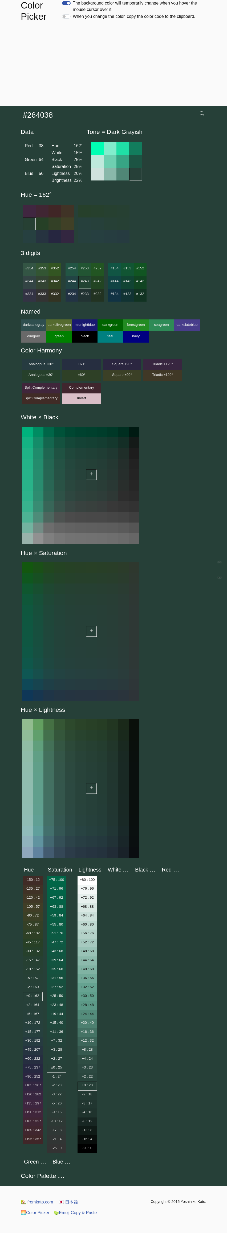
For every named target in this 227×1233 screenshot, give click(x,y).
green (59, 336)
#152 (140, 268)
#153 (127, 268)
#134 (115, 294)
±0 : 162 (32, 996)
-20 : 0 (87, 1148)
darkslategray (33, 325)
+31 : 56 (56, 978)
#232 (98, 294)
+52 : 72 (87, 942)
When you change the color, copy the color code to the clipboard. (134, 16)
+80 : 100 (87, 880)
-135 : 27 (33, 888)
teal (110, 336)
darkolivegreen (59, 325)
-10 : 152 (33, 969)
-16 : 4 (87, 1139)
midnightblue (85, 325)
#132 (140, 294)
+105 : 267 (32, 1085)
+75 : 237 (32, 1067)
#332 (55, 294)
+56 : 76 (87, 933)
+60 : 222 (32, 1059)
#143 (127, 281)
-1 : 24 (56, 1076)
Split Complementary (41, 387)
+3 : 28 (56, 1049)
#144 (115, 281)
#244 (72, 281)
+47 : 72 (56, 942)
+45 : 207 (32, 1049)
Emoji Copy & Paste (75, 1212)
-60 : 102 (33, 933)
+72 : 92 (87, 897)
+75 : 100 (56, 880)
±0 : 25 (56, 1067)
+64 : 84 (87, 915)
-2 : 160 (33, 987)
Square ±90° (122, 364)
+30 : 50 (87, 996)
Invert (81, 398)
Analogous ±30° (41, 364)
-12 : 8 (87, 1130)
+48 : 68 (87, 951)
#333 (42, 294)
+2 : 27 (56, 1059)
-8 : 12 (87, 1121)
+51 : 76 (56, 933)
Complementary (81, 387)
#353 (42, 268)
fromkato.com (37, 1202)
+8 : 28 (87, 1049)
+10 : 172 (32, 1023)
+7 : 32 (56, 1040)
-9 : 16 (56, 1112)
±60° (81, 364)
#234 (72, 294)
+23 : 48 (56, 1005)
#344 (29, 281)
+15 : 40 (56, 1023)
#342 (55, 281)
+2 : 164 (32, 1005)
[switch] (66, 3)
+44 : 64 (87, 960)
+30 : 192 (32, 1040)
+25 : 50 (56, 996)
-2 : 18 (87, 1094)
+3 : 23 (87, 1067)
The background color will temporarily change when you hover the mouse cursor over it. (135, 6)
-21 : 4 (56, 1139)
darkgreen (110, 325)
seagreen (161, 325)
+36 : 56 (87, 978)
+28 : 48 (87, 1005)
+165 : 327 (32, 1121)
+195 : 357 (32, 1139)
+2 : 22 (87, 1076)
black (84, 336)
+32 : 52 (87, 987)
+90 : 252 (32, 1076)
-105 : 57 (33, 907)
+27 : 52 (56, 987)
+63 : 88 (56, 907)
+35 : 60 (56, 969)
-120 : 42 (33, 897)
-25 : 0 (56, 1148)
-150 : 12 (33, 880)
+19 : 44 (56, 1014)
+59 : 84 (56, 915)
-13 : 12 (57, 1121)
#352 (55, 268)
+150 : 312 (32, 1112)
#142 (140, 281)
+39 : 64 (56, 960)
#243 (85, 281)
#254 (72, 268)
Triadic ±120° (162, 364)
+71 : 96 (56, 888)
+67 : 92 (56, 897)
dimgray (33, 336)
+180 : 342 (32, 1130)
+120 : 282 (32, 1094)
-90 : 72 (33, 915)
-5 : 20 (56, 1103)
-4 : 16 (87, 1112)
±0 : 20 (87, 1085)
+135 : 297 (32, 1103)
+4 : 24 (87, 1059)
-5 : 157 (33, 978)
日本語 (68, 1202)
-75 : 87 (33, 924)
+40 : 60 (87, 969)
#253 (85, 268)
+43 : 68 (56, 951)
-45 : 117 (33, 942)
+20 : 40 (87, 1023)
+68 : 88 (87, 907)
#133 (127, 294)
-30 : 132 (33, 951)
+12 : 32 (87, 1040)
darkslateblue (186, 325)
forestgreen (136, 325)
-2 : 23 (56, 1085)
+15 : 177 (32, 1032)
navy (136, 336)
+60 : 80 (87, 924)
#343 (42, 281)
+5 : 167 (32, 1014)
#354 (29, 268)
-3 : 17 (87, 1103)
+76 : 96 (87, 888)
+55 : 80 (56, 924)
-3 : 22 (56, 1094)
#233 (85, 294)
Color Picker (35, 1212)
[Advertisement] (114, 66)
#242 (98, 281)
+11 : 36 (56, 1032)
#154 (115, 268)
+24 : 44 (87, 1014)
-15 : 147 (33, 960)
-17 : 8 (56, 1130)
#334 (29, 294)
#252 (98, 268)
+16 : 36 (87, 1032)
